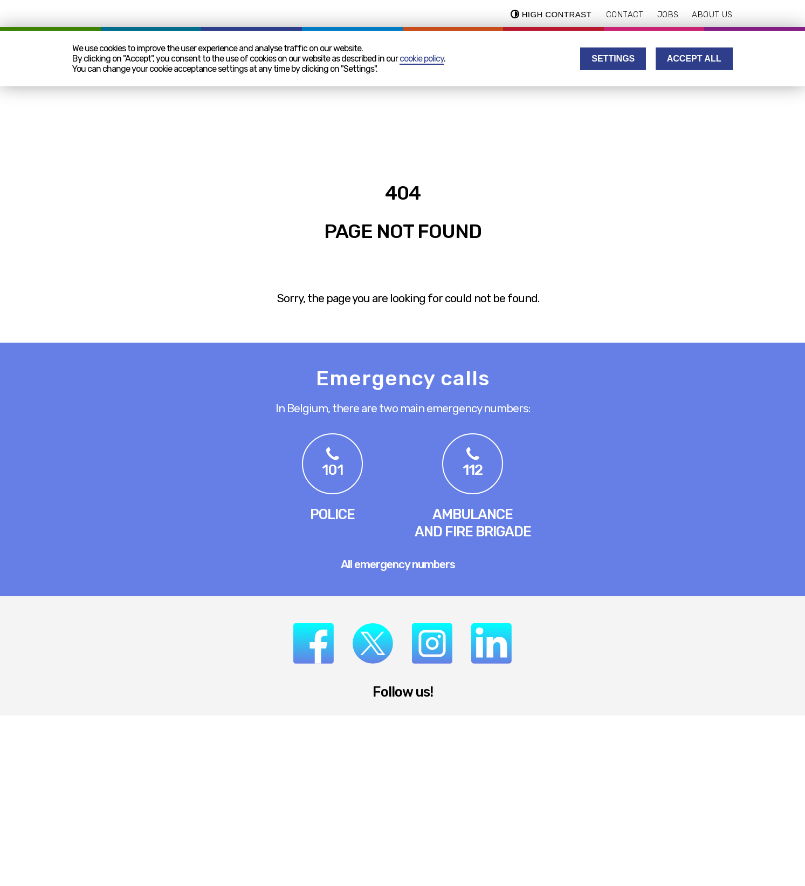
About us (712, 14)
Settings (613, 58)
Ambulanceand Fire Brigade (473, 523)
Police (332, 514)
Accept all (694, 58)
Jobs (668, 14)
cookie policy (422, 58)
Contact (625, 14)
